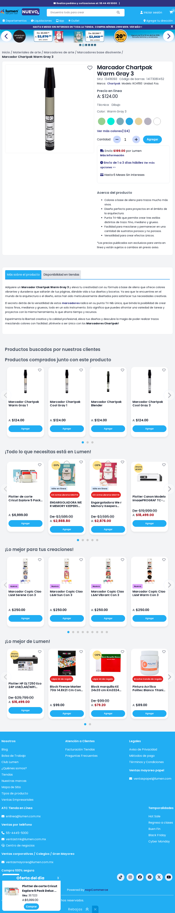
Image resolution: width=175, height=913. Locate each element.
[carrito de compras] (171, 12)
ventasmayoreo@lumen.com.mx (29, 862)
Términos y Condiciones (146, 762)
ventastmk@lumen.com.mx (26, 839)
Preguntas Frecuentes (81, 756)
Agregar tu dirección (158, 21)
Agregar (152, 139)
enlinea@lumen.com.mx (23, 816)
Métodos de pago (142, 756)
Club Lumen (9, 762)
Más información (112, 155)
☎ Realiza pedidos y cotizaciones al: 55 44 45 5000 (85, 3)
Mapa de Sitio (11, 787)
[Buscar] (118, 12)
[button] (5, 395)
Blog (4, 749)
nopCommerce (96, 890)
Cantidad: (104, 139)
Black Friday (157, 835)
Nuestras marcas (13, 781)
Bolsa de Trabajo (13, 756)
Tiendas (7, 774)
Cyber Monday (159, 841)
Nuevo (13, 586)
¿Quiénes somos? (14, 768)
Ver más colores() (113, 131)
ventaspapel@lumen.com (152, 779)
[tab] (83, 442)
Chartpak (113, 83)
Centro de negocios (20, 845)
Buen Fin (154, 829)
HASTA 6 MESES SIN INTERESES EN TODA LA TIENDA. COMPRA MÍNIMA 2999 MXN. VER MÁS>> (87, 26)
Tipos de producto (14, 793)
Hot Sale (154, 816)
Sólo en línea (58, 488)
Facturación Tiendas (80, 749)
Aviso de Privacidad (143, 749)
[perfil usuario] (151, 12)
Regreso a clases (160, 822)
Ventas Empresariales (17, 800)
